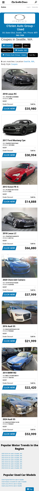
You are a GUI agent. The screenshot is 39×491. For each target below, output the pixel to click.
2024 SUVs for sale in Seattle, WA (12, 455)
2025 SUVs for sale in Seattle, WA (12, 453)
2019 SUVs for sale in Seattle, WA (12, 466)
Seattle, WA (21, 50)
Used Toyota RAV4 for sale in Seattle (13, 479)
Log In (28, 7)
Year (26, 46)
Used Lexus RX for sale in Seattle (12, 484)
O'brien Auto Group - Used (14, 55)
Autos (3, 7)
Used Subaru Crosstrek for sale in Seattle (14, 481)
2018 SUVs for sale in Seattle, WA (12, 468)
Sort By (32, 55)
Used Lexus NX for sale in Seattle (12, 486)
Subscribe (35, 7)
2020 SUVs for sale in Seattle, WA (12, 464)
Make (17, 46)
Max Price (7, 50)
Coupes (7, 46)
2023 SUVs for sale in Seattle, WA (12, 457)
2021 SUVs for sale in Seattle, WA (12, 462)
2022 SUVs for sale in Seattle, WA (12, 460)
